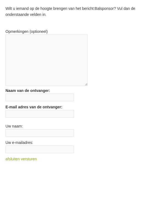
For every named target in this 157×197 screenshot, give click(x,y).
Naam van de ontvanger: (27, 90)
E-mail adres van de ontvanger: (33, 107)
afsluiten (12, 159)
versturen (29, 159)
